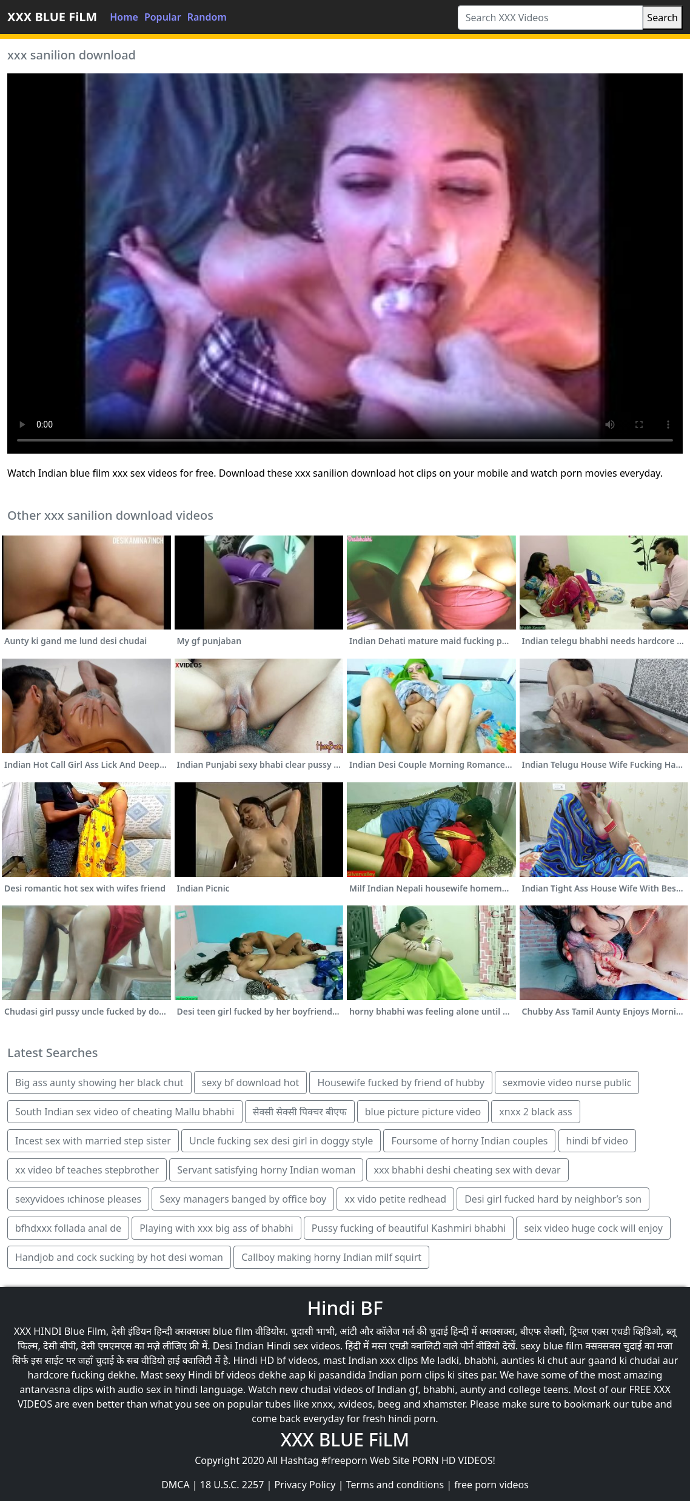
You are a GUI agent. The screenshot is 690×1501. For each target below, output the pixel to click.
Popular (162, 17)
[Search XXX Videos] (550, 17)
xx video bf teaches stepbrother (87, 1170)
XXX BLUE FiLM (52, 16)
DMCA (175, 1484)
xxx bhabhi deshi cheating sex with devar (467, 1170)
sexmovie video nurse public (567, 1082)
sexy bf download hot (250, 1082)
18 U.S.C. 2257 (232, 1484)
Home (124, 17)
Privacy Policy (305, 1484)
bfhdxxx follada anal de (68, 1228)
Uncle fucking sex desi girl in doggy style (281, 1140)
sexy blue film (551, 1345)
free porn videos (491, 1484)
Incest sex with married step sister (93, 1140)
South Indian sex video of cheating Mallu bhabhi (125, 1111)
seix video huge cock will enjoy (593, 1228)
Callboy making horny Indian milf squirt (331, 1257)
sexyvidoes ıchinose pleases (78, 1199)
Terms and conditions (395, 1484)
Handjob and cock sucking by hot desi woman (119, 1257)
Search (662, 17)
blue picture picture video (423, 1111)
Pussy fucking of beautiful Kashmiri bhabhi (409, 1228)
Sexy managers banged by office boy (242, 1199)
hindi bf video (597, 1140)
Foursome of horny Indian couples (469, 1140)
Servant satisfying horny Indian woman (266, 1170)
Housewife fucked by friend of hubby (400, 1082)
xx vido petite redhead (395, 1199)
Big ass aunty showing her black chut (99, 1082)
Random (207, 17)
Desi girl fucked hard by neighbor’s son (552, 1199)
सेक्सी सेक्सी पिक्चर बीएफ (300, 1111)
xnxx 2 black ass (535, 1111)
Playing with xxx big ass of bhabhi (216, 1228)
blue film (233, 1331)
